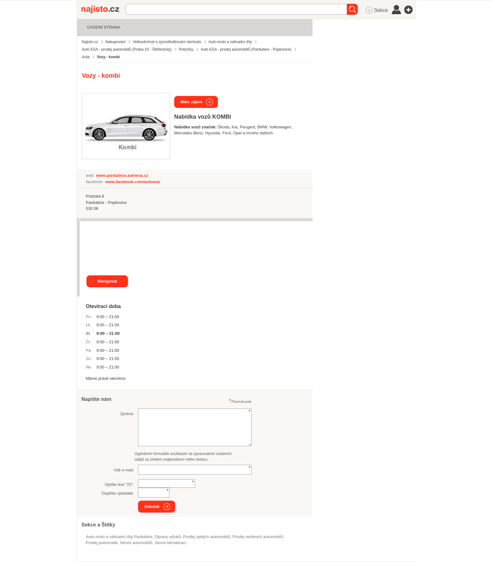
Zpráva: (127, 413)
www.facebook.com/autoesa (132, 181)
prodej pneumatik (102, 542)
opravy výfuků (168, 536)
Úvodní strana (103, 27)
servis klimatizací (170, 542)
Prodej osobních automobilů (257, 536)
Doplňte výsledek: (118, 493)
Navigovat (107, 281)
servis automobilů (136, 542)
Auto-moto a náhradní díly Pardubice (119, 536)
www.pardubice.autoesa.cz (122, 175)
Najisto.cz (103, 9)
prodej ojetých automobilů (206, 536)
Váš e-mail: (124, 470)
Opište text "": (119, 484)
